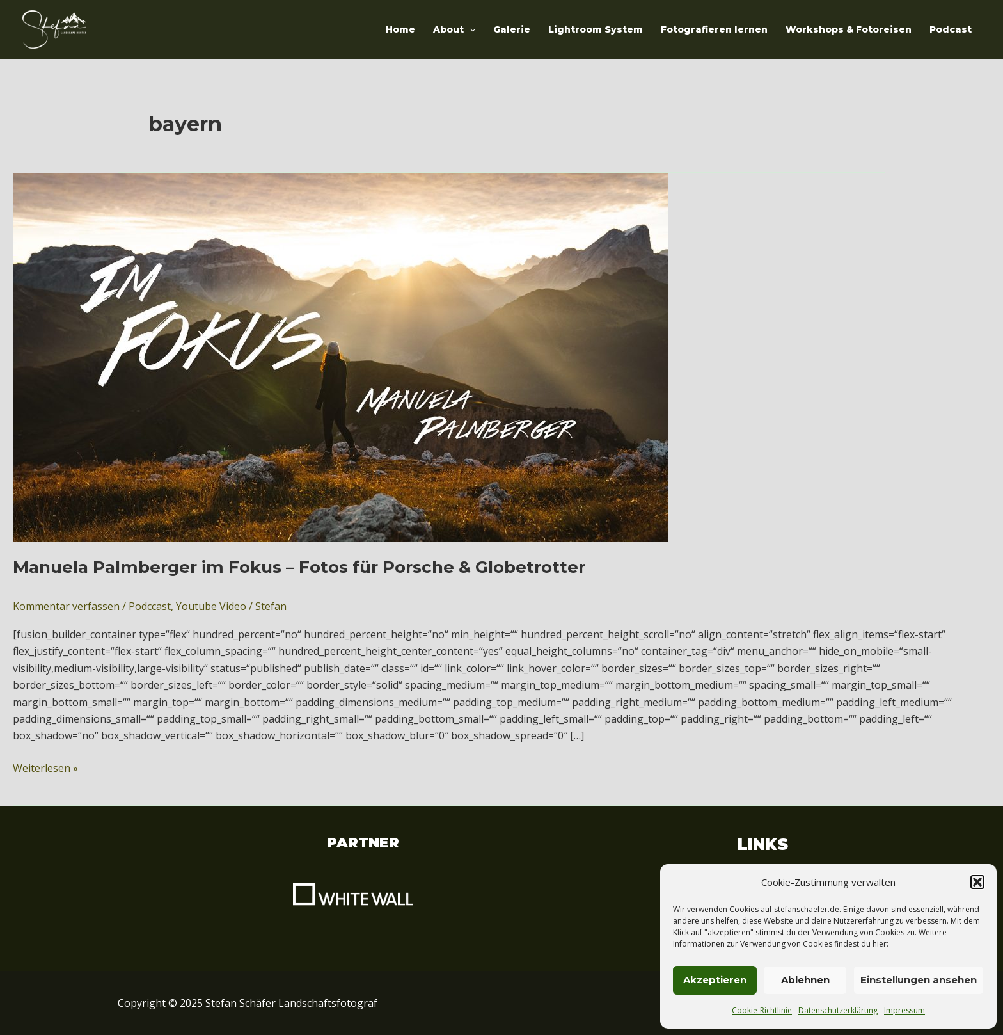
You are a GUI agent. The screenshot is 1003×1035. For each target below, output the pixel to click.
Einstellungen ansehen (918, 980)
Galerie (511, 29)
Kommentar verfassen (66, 606)
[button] (977, 882)
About (454, 29)
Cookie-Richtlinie (762, 1010)
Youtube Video (211, 606)
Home (400, 29)
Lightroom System (595, 29)
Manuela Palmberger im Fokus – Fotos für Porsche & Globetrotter (299, 567)
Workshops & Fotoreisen (849, 29)
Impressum (904, 1010)
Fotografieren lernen (714, 29)
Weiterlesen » (45, 767)
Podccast (150, 606)
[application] (469, 29)
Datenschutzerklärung (838, 1010)
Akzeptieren (714, 980)
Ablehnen (805, 980)
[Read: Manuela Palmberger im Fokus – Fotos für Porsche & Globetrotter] (340, 356)
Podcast (950, 29)
